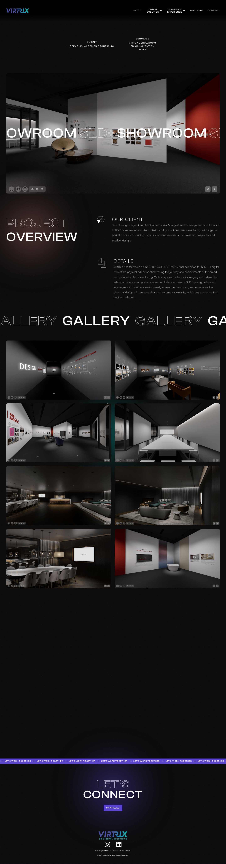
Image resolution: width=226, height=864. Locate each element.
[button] (154, 10)
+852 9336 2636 (122, 851)
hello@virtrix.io (103, 851)
